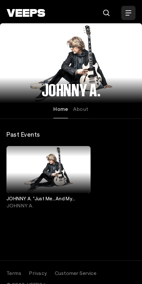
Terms (13, 273)
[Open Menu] (128, 13)
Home (60, 109)
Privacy (38, 273)
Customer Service (75, 273)
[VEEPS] (25, 13)
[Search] (106, 13)
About (80, 109)
